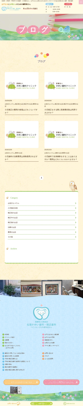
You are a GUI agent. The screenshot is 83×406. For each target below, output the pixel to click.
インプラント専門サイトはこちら (61, 382)
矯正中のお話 (13, 218)
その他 (10, 237)
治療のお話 (12, 227)
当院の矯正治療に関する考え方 (15, 370)
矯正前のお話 (13, 213)
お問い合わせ (11, 403)
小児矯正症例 (13, 208)
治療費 (7, 340)
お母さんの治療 (50, 343)
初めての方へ (9, 343)
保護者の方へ (49, 340)
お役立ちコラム (13, 203)
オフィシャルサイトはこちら (21, 382)
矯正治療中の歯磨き (11, 367)
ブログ (47, 356)
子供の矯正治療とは (11, 358)
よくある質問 (49, 358)
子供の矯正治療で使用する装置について (17, 361)
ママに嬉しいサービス (52, 345)
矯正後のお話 (13, 222)
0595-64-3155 (71, 403)
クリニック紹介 (10, 337)
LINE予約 (41, 403)
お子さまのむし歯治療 (52, 334)
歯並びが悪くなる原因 (12, 356)
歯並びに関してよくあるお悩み (15, 353)
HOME (7, 334)
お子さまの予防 (50, 337)
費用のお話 (12, 232)
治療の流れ (8, 364)
